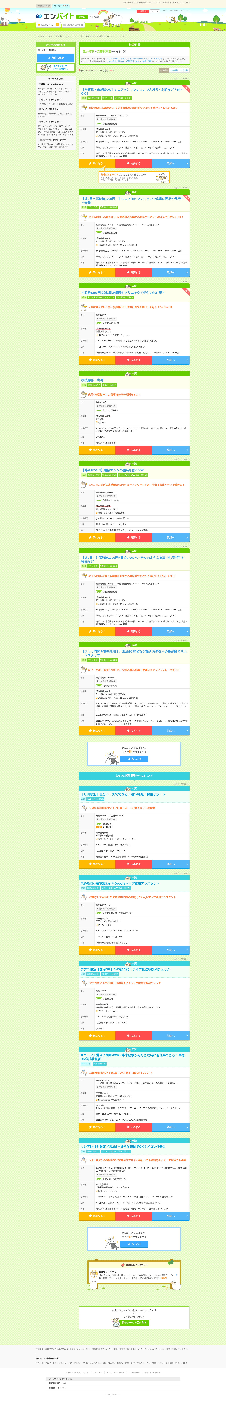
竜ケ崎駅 (52, 114)
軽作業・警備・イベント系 (156, 1363)
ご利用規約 (97, 1372)
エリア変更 (94, 17)
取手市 (65, 89)
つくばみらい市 (52, 94)
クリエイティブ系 (52, 129)
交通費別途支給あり (63, 144)
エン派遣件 (43, 6)
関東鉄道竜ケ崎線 (66, 104)
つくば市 (41, 89)
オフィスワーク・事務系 (116, 59)
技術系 (46, 132)
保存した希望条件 (75, 25)
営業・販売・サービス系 (137, 59)
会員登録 (142, 11)
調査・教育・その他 (65, 135)
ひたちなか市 (49, 92)
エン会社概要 (134, 1372)
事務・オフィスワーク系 (47, 126)
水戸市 (57, 89)
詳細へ (171, 163)
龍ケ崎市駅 (42, 114)
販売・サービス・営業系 (69, 1363)
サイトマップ (185, 10)
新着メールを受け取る (134, 1322)
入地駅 (61, 114)
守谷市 (40, 94)
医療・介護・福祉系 (59, 132)
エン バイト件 (61, 6)
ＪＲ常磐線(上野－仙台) (47, 104)
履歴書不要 (63, 147)
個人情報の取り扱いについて (77, 1372)
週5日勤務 (53, 147)
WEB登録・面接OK (45, 144)
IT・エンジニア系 (107, 1363)
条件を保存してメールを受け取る (60, 67)
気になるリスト (50, 24)
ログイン (154, 11)
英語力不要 (42, 147)
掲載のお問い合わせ (152, 1372)
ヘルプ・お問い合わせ (170, 10)
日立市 (59, 92)
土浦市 (49, 89)
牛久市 (67, 92)
